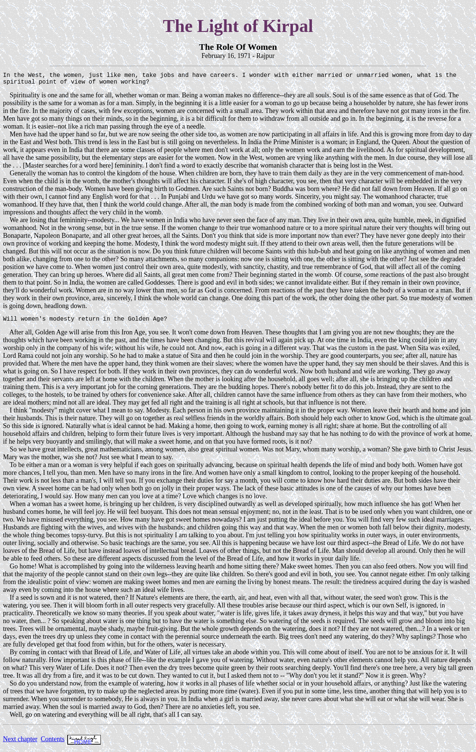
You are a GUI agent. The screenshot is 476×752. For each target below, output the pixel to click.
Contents (52, 743)
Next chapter (20, 743)
